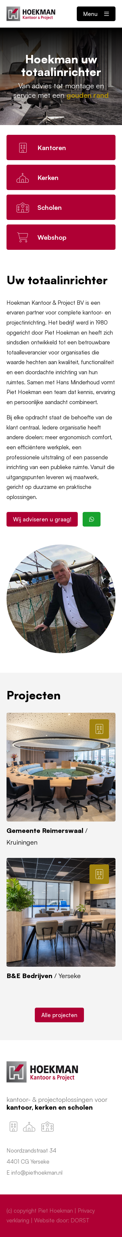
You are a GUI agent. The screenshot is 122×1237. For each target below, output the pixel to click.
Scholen (80, 1107)
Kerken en (51, 1107)
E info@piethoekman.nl (34, 1172)
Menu (96, 13)
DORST (80, 1220)
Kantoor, (21, 1107)
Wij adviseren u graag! (42, 519)
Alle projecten (59, 1015)
